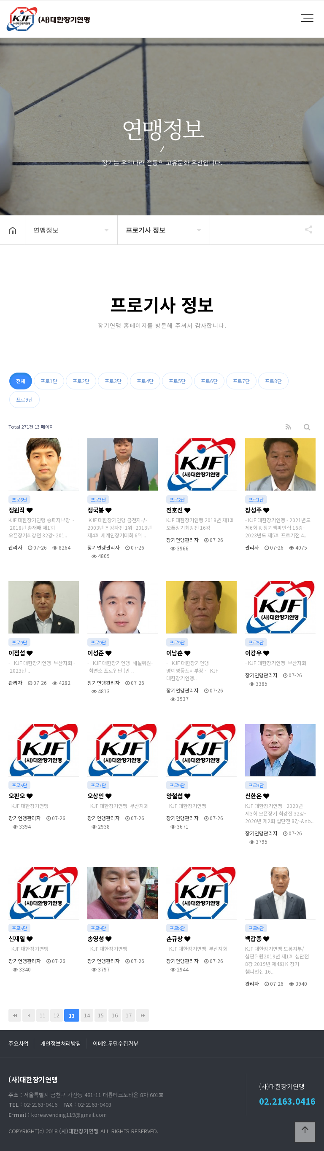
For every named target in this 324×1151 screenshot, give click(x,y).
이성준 (99, 652)
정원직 (20, 509)
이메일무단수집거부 (115, 1043)
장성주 (257, 509)
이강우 (257, 652)
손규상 (178, 938)
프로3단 (113, 380)
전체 (20, 380)
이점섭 (20, 652)
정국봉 (99, 509)
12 (56, 1015)
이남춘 (178, 652)
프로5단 (177, 380)
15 (101, 1015)
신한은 (257, 795)
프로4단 (145, 380)
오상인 (99, 795)
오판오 (20, 795)
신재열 (20, 938)
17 (129, 1015)
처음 (14, 1015)
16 (115, 1015)
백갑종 (257, 938)
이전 (28, 1015)
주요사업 (18, 1043)
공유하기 (305, 229)
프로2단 (81, 380)
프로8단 (273, 380)
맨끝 (142, 1015)
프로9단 (24, 399)
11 (43, 1015)
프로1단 (48, 380)
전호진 (178, 509)
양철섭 (178, 795)
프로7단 (241, 380)
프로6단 (209, 380)
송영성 (99, 938)
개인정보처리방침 (60, 1043)
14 (87, 1015)
